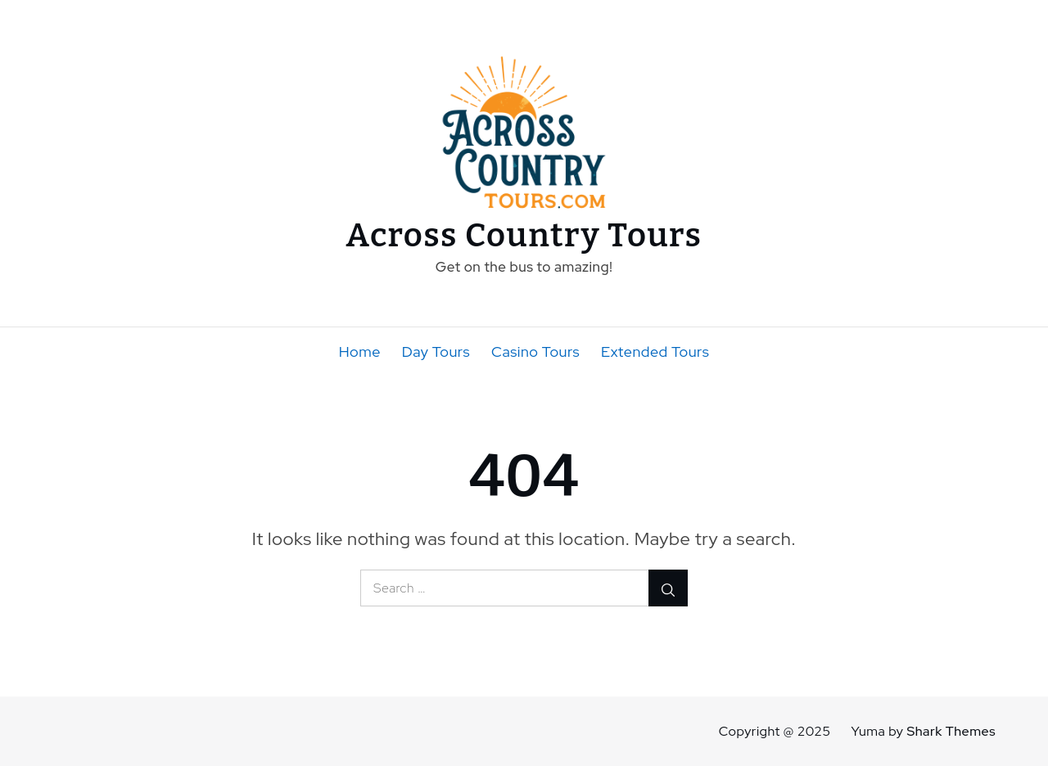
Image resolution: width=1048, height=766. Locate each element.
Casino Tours (535, 351)
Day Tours (436, 351)
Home (360, 351)
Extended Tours (655, 351)
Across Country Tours (524, 235)
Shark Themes (951, 731)
